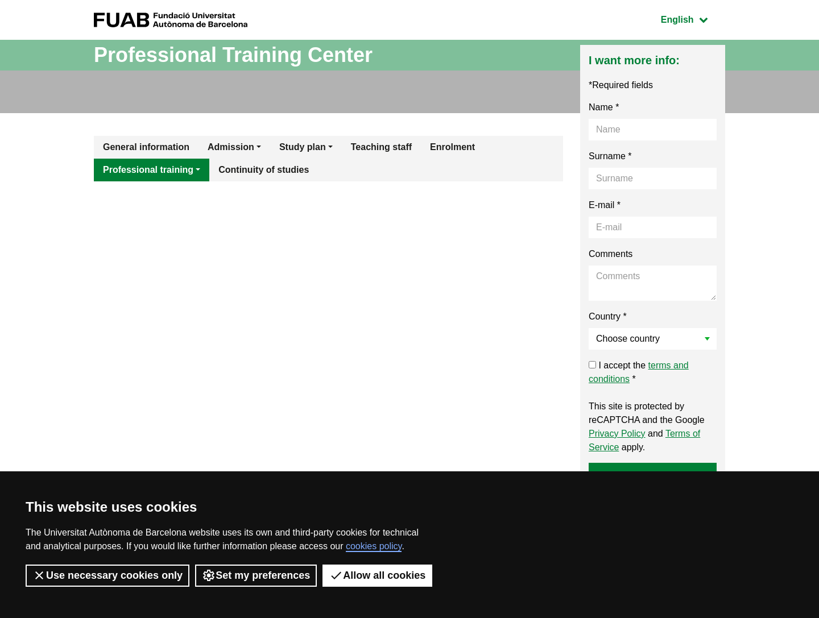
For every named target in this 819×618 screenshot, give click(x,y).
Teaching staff (381, 147)
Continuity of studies (263, 170)
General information (146, 147)
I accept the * (639, 372)
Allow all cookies (377, 575)
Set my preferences (256, 575)
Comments (610, 254)
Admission (231, 147)
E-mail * (605, 205)
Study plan (302, 147)
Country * (608, 316)
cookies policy (374, 546)
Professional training (148, 170)
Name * (604, 107)
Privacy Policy (617, 433)
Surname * (610, 156)
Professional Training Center (233, 55)
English (692, 18)
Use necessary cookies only (107, 575)
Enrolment (452, 147)
